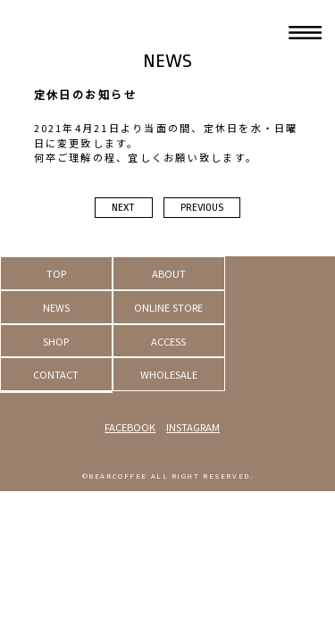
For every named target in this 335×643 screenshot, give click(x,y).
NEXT (123, 207)
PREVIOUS (201, 207)
